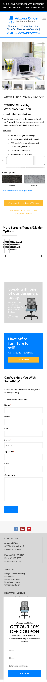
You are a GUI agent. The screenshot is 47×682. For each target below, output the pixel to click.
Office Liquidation (12, 587)
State (7, 442)
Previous (5, 258)
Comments (10, 477)
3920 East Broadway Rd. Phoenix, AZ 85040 (14, 548)
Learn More (23, 362)
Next (41, 258)
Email (7, 466)
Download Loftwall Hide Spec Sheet (17, 193)
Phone (7, 419)
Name (7, 407)
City (6, 431)
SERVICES (9, 572)
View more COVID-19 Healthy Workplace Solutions (23, 214)
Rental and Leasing (12, 584)
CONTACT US (11, 541)
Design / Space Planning (14, 576)
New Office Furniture (14, 595)
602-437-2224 (17, 557)
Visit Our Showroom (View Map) (23, 29)
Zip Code (9, 454)
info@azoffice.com (12, 564)
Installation (9, 579)
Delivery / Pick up (12, 581)
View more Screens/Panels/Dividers (23, 205)
